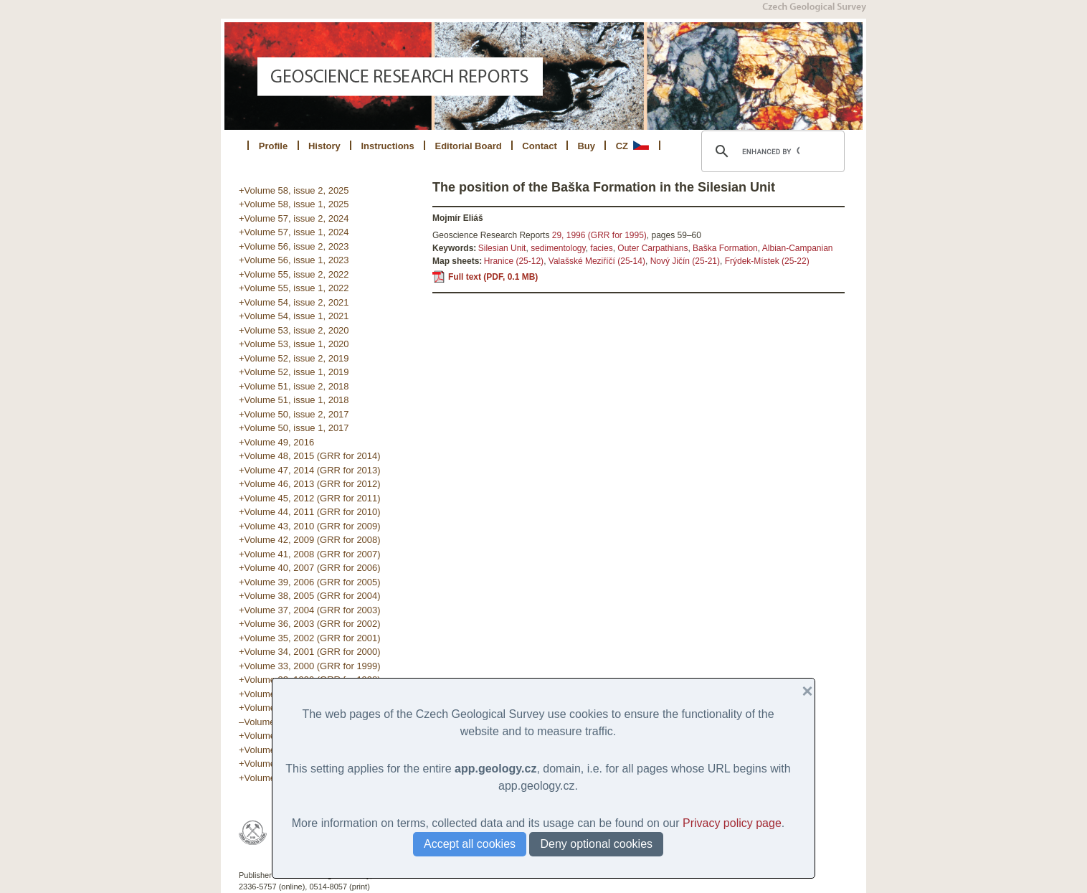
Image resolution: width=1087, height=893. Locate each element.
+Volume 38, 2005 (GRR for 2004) (310, 595)
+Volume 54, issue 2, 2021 (294, 302)
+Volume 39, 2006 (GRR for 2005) (310, 582)
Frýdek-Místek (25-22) (767, 261)
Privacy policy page (732, 823)
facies (601, 248)
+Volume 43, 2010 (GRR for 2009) (310, 526)
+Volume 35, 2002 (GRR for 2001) (310, 638)
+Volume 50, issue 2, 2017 (294, 414)
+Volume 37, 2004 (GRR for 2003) (310, 610)
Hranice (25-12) (514, 261)
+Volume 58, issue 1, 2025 (294, 204)
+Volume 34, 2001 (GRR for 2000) (310, 651)
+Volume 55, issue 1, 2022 (294, 288)
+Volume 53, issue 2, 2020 (294, 330)
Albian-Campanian (797, 248)
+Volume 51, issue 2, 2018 (294, 386)
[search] (770, 151)
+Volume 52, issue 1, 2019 (294, 372)
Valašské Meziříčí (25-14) (597, 261)
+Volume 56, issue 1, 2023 (294, 260)
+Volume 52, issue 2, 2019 (294, 358)
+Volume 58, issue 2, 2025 (294, 190)
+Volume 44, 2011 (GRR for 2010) (310, 511)
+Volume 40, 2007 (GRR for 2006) (310, 567)
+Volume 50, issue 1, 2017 (294, 427)
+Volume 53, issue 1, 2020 (294, 344)
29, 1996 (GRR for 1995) (599, 235)
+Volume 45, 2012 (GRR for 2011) (310, 498)
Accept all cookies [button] (470, 844)
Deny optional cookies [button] (596, 844)
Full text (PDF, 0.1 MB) (493, 277)
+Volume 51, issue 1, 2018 (294, 399)
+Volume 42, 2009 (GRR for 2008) (310, 539)
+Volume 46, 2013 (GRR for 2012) (310, 483)
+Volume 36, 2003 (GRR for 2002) (310, 623)
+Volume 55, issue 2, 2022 (294, 274)
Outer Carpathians (652, 248)
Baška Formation (725, 248)
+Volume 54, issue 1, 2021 (294, 316)
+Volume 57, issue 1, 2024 (294, 232)
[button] (801, 691)
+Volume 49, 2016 (276, 442)
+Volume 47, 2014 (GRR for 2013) (310, 470)
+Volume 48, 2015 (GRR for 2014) (310, 455)
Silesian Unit (502, 248)
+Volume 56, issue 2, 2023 (294, 246)
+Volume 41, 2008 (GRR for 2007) (310, 554)
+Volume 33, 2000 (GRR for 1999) (310, 666)
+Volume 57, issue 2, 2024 (294, 218)
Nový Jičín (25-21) (685, 261)
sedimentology (558, 248)
